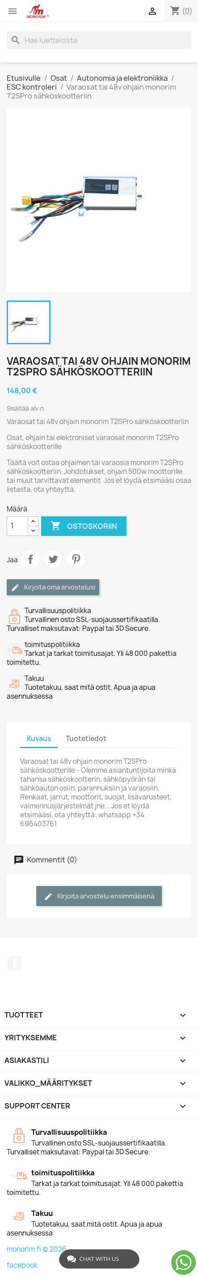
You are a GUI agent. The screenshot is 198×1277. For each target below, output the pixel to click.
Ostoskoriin (84, 526)
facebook (22, 1265)
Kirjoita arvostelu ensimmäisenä (99, 896)
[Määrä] (17, 526)
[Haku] (99, 40)
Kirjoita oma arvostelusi (53, 587)
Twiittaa (53, 559)
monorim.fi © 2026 (37, 1249)
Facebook (15, 963)
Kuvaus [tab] (39, 738)
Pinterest (76, 559)
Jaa (30, 559)
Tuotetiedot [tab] (86, 738)
